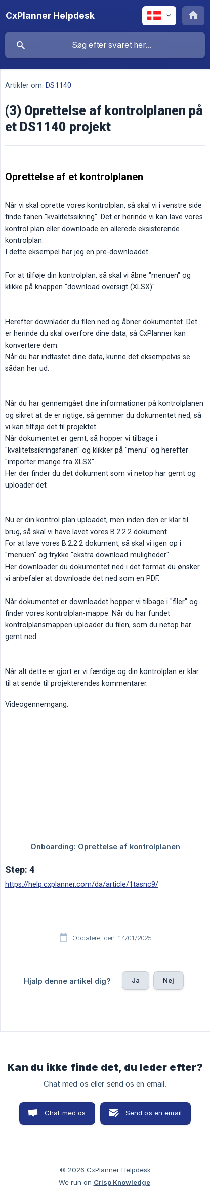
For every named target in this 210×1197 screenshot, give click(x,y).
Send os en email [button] (153, 1113)
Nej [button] (168, 980)
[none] (50, 15)
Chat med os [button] (65, 1113)
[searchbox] (105, 45)
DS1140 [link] (58, 85)
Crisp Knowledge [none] (122, 1182)
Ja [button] (136, 980)
